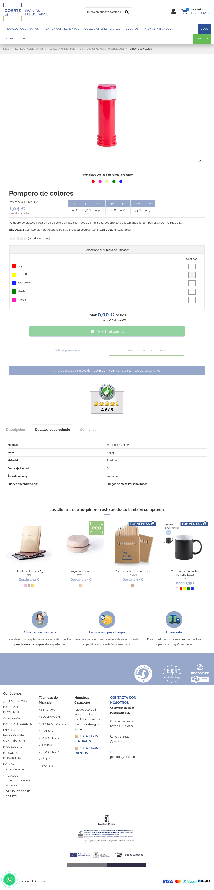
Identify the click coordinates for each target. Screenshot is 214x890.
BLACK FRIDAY (15, 769)
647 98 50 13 (120, 741)
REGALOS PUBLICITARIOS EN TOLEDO (18, 780)
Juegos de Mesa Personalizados (127, 484)
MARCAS (8, 763)
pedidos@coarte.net (124, 757)
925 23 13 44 (119, 736)
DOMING (46, 745)
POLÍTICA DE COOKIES (17, 723)
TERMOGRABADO (52, 752)
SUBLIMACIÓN (50, 716)
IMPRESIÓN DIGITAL (53, 723)
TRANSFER (48, 730)
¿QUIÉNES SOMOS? (15, 701)
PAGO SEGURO (12, 746)
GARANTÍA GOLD (14, 740)
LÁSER (45, 759)
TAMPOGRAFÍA (50, 737)
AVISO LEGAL (11, 717)
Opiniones (88, 430)
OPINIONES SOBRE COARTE (18, 794)
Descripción (15, 430)
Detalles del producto (52, 430)
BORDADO (47, 766)
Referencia (16, 202)
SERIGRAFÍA (48, 709)
